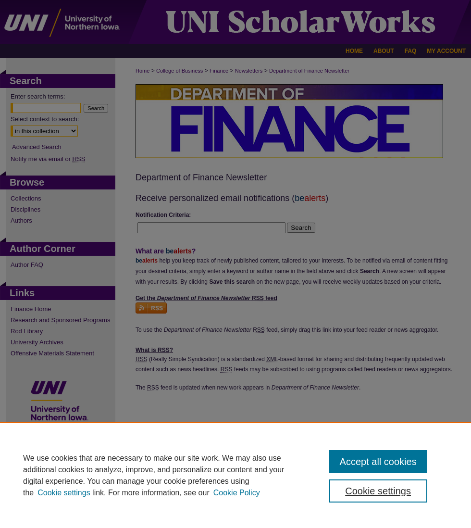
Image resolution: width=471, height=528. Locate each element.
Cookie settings (63, 493)
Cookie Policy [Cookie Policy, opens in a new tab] (236, 493)
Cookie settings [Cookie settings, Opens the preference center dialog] (378, 491)
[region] (235, 475)
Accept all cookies (378, 461)
